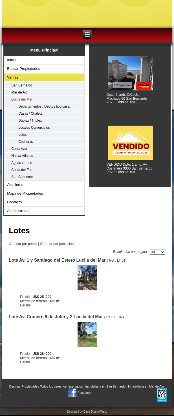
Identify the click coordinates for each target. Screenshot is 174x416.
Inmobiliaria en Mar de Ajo (146, 386)
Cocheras (25, 142)
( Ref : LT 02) (66, 317)
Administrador (18, 211)
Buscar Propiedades (23, 68)
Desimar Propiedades (24, 386)
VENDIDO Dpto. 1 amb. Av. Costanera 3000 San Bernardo (130, 166)
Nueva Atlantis (22, 156)
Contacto (14, 202)
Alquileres (15, 185)
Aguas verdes (21, 163)
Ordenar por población (57, 244)
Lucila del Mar (21, 99)
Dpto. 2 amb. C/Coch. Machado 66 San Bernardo (127, 97)
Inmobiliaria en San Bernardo (105, 386)
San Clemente (22, 177)
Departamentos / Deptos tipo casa (43, 106)
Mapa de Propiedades (25, 193)
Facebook (84, 392)
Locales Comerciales (34, 128)
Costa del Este (22, 170)
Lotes (22, 135)
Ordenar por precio (23, 244)
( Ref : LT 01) (67, 260)
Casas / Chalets (30, 113)
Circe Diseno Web (94, 411)
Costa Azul (19, 149)
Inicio (11, 60)
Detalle (25, 305)
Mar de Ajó (19, 92)
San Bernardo (21, 85)
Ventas (12, 77)
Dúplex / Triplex (30, 121)
